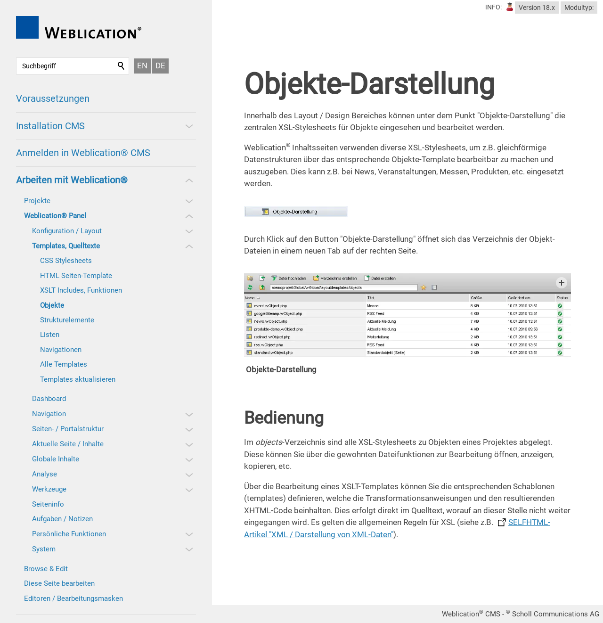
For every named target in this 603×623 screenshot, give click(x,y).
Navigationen (60, 349)
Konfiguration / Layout (67, 231)
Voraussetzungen (53, 98)
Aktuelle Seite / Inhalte (68, 444)
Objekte (52, 305)
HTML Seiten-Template (76, 275)
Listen (49, 334)
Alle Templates (63, 364)
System (44, 549)
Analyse (44, 474)
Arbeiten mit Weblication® (72, 180)
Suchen (121, 66)
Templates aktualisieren (77, 379)
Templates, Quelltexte (66, 246)
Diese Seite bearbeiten (59, 583)
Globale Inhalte (55, 459)
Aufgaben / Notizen (62, 519)
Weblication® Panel (55, 216)
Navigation (49, 414)
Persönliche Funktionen (69, 534)
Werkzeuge (49, 489)
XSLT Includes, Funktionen (81, 290)
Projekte (37, 201)
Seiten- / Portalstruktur (68, 429)
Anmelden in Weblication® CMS (83, 152)
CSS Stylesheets (66, 260)
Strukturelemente (67, 320)
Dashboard (49, 398)
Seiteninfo (48, 504)
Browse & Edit (46, 569)
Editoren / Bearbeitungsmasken (73, 598)
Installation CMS (50, 125)
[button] (188, 125)
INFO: (493, 7)
